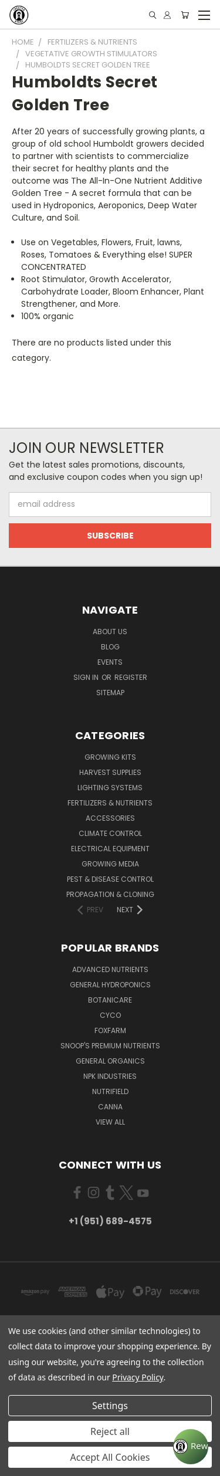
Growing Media (110, 864)
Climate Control (110, 833)
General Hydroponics (110, 985)
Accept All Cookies (110, 1457)
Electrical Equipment (110, 849)
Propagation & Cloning (110, 894)
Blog (110, 647)
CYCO (110, 1015)
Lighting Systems (110, 788)
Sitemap (110, 693)
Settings (110, 1405)
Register (130, 677)
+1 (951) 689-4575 (110, 1221)
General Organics (110, 1061)
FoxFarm (110, 1030)
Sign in (86, 677)
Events (110, 662)
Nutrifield (110, 1091)
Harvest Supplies (110, 772)
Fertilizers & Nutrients (110, 803)
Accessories (110, 818)
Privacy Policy (137, 1377)
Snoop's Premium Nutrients (110, 1046)
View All (110, 1122)
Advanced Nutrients (110, 969)
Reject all (110, 1431)
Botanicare (110, 1000)
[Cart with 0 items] (185, 15)
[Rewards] (190, 1446)
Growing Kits (110, 757)
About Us (110, 632)
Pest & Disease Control (110, 879)
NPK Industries (110, 1076)
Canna (110, 1107)
